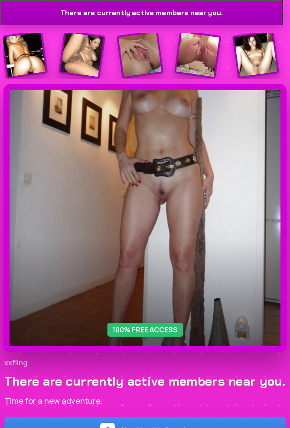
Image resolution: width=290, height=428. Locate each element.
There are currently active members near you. (141, 12)
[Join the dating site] (24, 54)
